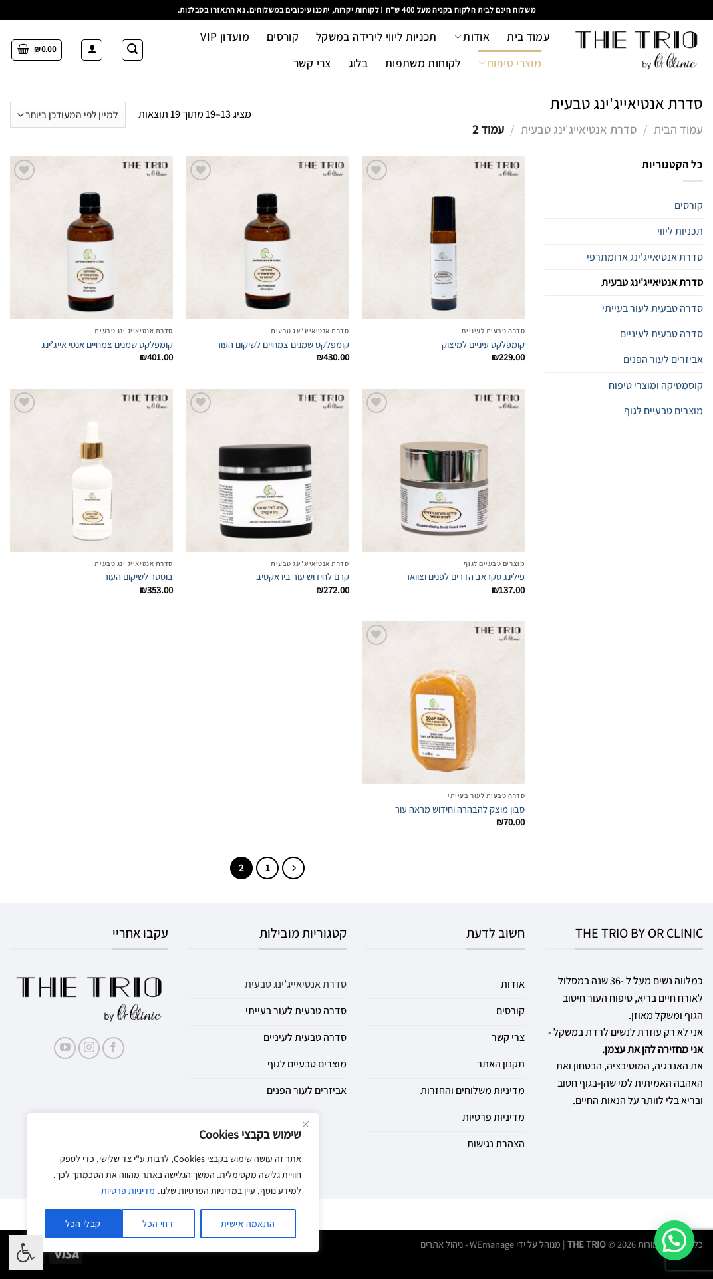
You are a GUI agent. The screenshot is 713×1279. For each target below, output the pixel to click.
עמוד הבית (678, 129)
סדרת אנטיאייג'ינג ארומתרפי (645, 257)
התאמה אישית (248, 1224)
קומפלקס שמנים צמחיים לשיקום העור (282, 345)
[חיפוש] (132, 50)
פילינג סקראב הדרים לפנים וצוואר (465, 577)
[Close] (305, 1124)
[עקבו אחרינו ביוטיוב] (65, 1048)
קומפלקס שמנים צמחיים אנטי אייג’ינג (107, 345)
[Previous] (293, 868)
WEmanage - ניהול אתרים (467, 1244)
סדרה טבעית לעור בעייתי (652, 308)
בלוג (358, 63)
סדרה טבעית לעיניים (661, 334)
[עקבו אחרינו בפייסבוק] (113, 1048)
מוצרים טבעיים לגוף (663, 411)
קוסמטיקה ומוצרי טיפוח (656, 385)
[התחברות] (91, 50)
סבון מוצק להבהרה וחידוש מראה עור (460, 809)
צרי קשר (312, 63)
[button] (674, 1240)
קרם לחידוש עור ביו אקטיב (302, 577)
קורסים (283, 36)
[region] (173, 1182)
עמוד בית (528, 36)
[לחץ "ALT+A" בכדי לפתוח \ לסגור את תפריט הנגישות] (26, 1252)
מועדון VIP (224, 36)
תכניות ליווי (680, 231)
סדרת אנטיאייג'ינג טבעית (579, 129)
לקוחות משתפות (423, 63)
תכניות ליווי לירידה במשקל (376, 36)
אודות (472, 36)
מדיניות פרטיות (128, 1191)
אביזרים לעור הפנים (663, 359)
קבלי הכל (82, 1224)
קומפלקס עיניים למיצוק (483, 345)
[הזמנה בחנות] (68, 115)
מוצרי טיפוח (509, 63)
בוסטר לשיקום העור (138, 577)
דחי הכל (158, 1224)
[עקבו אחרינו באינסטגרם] (89, 1048)
